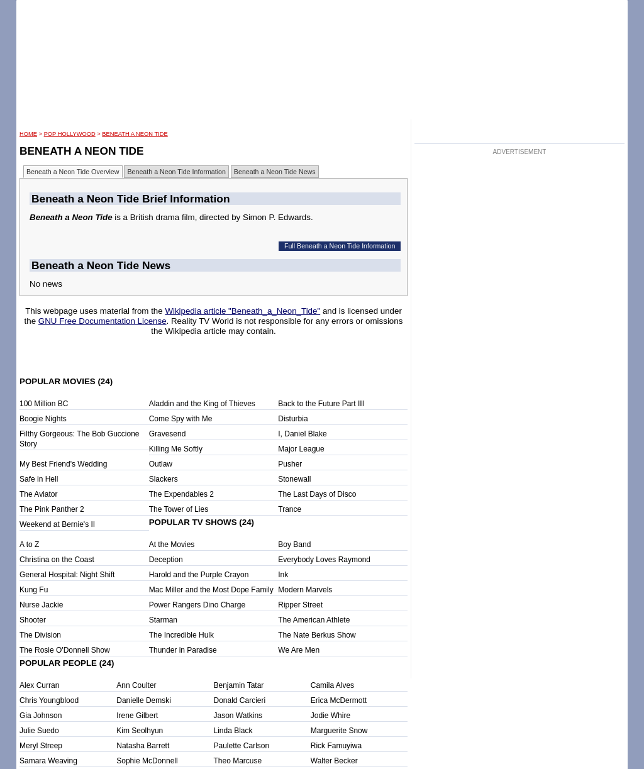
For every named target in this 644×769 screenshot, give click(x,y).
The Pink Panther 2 (51, 509)
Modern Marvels (305, 589)
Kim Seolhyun (139, 730)
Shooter (32, 620)
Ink (283, 574)
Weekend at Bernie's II (57, 524)
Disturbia (293, 418)
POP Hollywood (70, 134)
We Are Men (298, 650)
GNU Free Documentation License (102, 321)
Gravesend (167, 433)
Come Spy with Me (181, 418)
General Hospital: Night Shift (66, 574)
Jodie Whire (330, 715)
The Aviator (38, 494)
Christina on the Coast (56, 559)
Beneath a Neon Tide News (275, 171)
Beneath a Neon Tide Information (176, 171)
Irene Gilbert (137, 715)
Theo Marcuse (238, 760)
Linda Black (233, 730)
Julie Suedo (39, 730)
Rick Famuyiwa (336, 745)
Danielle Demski (143, 700)
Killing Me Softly (176, 449)
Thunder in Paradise (183, 650)
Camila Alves (332, 685)
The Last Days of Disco (317, 494)
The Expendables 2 (181, 494)
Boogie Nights (43, 418)
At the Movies (172, 544)
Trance (289, 509)
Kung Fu (33, 589)
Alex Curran (39, 685)
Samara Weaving (48, 760)
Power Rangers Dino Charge (197, 604)
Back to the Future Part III (321, 403)
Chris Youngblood (49, 700)
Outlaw (160, 464)
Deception (166, 559)
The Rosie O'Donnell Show (64, 650)
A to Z (29, 544)
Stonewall (294, 479)
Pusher (290, 464)
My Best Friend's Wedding (63, 464)
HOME (28, 134)
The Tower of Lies (179, 509)
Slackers (163, 479)
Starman (163, 620)
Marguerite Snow (339, 730)
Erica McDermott (339, 700)
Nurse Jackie (41, 604)
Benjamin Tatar (239, 685)
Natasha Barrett (142, 745)
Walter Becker (334, 760)
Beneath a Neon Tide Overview (72, 171)
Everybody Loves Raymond (324, 559)
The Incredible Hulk (181, 635)
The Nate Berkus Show (316, 635)
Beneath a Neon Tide (134, 134)
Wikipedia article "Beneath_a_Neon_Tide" (242, 311)
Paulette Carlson (242, 745)
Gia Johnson (40, 715)
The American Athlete (314, 620)
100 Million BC (43, 403)
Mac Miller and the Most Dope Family (211, 589)
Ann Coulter (136, 685)
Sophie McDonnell (146, 760)
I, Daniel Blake (302, 433)
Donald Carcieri (240, 700)
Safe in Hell (38, 479)
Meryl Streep (40, 745)
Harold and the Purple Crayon (199, 574)
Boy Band (294, 544)
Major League (301, 449)
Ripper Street (300, 604)
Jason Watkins (238, 715)
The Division (40, 635)
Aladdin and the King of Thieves (202, 403)
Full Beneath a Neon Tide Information (340, 246)
